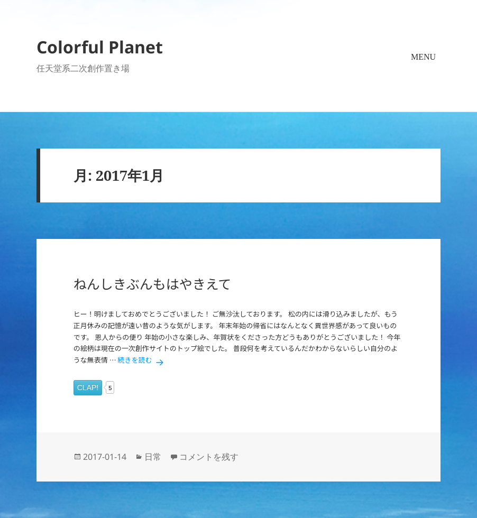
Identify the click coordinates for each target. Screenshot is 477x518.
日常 (152, 456)
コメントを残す (208, 456)
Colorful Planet (99, 46)
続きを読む (142, 360)
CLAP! (87, 387)
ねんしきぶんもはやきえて (153, 283)
